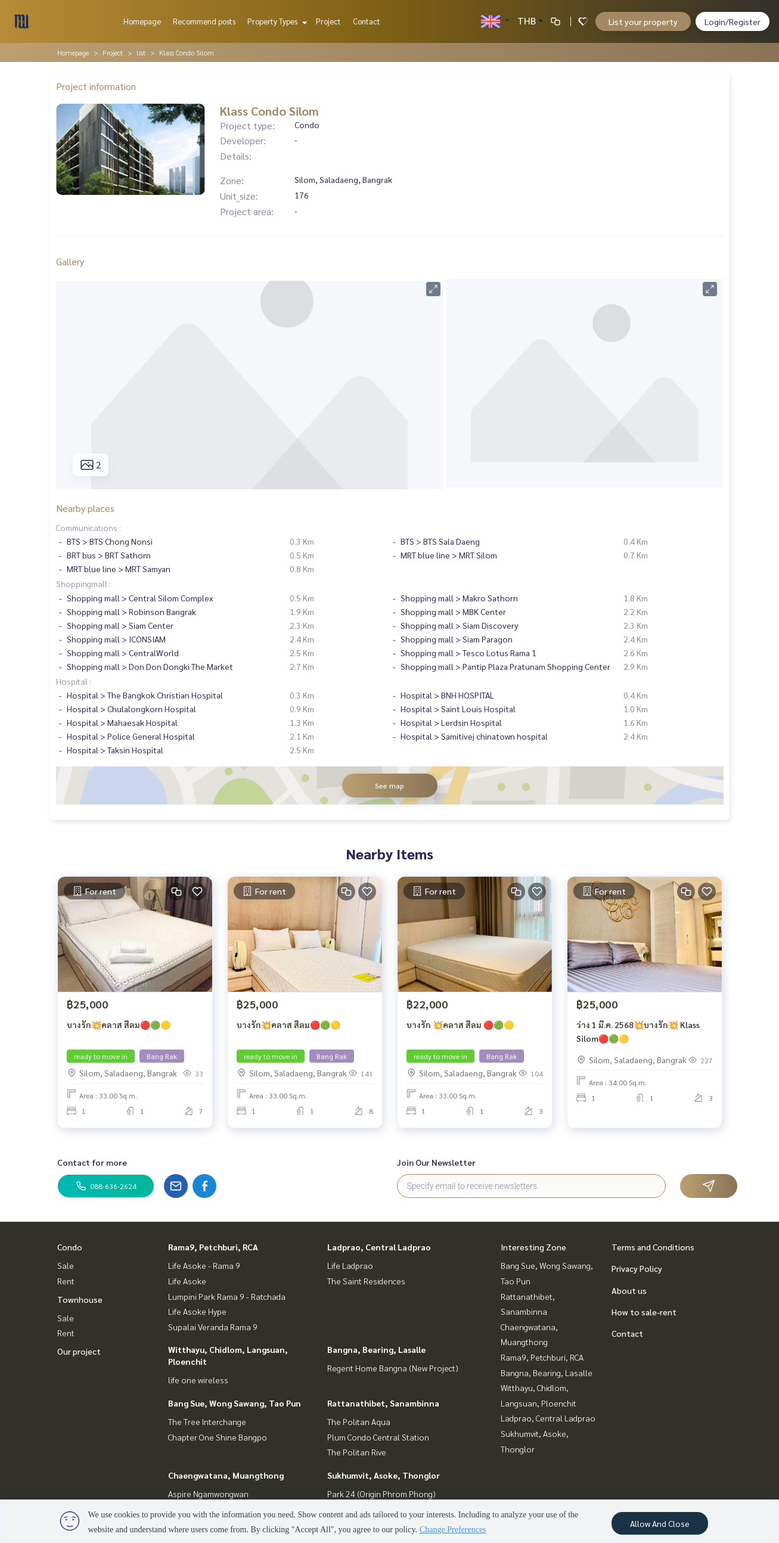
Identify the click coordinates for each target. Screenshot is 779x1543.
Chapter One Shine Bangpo (217, 1437)
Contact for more (92, 1162)
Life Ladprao (350, 1265)
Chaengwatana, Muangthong (226, 1475)
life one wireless (198, 1379)
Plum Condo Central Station (378, 1437)
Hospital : (73, 681)
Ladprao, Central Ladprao (379, 1246)
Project (328, 21)
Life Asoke (187, 1280)
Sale (65, 1265)
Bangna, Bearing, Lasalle (376, 1349)
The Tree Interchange (207, 1421)
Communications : (88, 527)
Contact (366, 21)
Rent (66, 1280)
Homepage (142, 21)
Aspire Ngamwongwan (208, 1493)
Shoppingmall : (83, 583)
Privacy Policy (637, 1268)
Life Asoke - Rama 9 (204, 1265)
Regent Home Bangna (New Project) (392, 1367)
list (140, 52)
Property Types (275, 21)
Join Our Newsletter (436, 1162)
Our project (79, 1351)
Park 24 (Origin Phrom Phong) (381, 1493)
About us (629, 1290)
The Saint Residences (366, 1280)
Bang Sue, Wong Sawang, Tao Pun (234, 1403)
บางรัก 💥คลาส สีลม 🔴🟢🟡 (460, 1024)
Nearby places (85, 508)
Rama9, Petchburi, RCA (213, 1246)
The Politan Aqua (358, 1421)
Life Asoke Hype (197, 1311)
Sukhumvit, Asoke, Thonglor (383, 1475)
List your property (643, 21)
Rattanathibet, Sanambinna (383, 1403)
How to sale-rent (644, 1311)
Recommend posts (204, 21)
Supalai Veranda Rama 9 (212, 1326)
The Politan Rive (356, 1451)
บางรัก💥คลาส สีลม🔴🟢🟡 (118, 1024)
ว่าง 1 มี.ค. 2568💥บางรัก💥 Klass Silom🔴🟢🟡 (638, 1031)
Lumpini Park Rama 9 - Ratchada (226, 1296)
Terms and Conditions (653, 1246)
